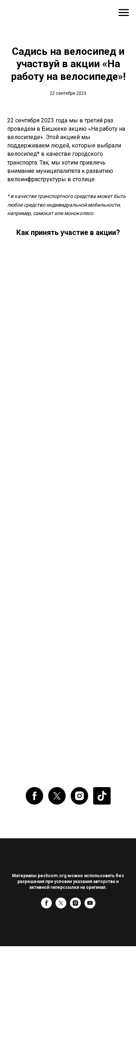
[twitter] (57, 796)
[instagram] (79, 796)
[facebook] (34, 796)
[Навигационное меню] (124, 12)
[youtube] (90, 906)
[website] (102, 796)
